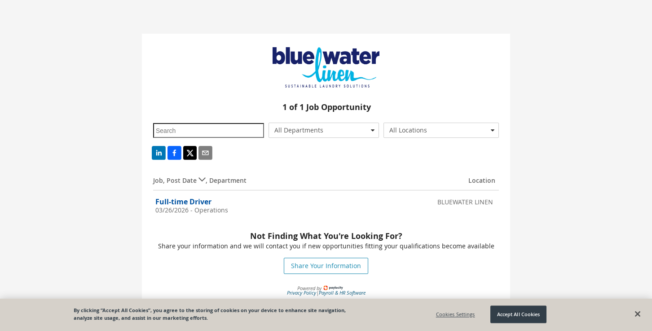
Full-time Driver (183, 202)
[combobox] (324, 130)
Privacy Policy (301, 292)
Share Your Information (326, 265)
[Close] (638, 314)
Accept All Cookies (518, 314)
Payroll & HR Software (342, 292)
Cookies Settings (455, 314)
